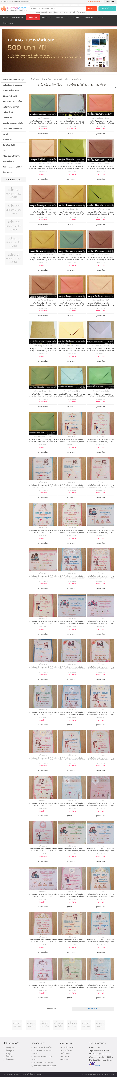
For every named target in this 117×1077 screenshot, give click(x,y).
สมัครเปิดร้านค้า (107, 8)
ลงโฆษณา (76, 17)
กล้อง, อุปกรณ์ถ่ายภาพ (11, 156)
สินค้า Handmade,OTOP (12, 167)
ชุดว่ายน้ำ (72, 12)
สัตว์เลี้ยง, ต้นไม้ (9, 145)
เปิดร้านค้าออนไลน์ (95, 2)
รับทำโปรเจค (66, 1050)
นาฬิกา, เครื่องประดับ (11, 91)
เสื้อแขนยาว (8, 1060)
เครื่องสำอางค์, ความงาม (12, 85)
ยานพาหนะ (7, 140)
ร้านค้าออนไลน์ (67, 1047)
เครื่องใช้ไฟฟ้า (8, 112)
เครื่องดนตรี (7, 118)
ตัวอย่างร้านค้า (47, 17)
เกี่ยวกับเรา (100, 17)
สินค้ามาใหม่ (88, 17)
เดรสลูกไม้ (65, 12)
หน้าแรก (6, 17)
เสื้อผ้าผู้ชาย (57, 12)
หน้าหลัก (34, 79)
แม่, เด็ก (6, 134)
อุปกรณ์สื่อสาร (8, 161)
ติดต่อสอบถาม (8, 23)
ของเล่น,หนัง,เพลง (10, 96)
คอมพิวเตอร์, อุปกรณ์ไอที (12, 101)
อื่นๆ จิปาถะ (7, 172)
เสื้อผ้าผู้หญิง (49, 12)
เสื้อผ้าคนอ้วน (81, 12)
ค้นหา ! (91, 9)
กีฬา (4, 150)
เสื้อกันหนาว (8, 1057)
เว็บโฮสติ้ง (65, 1054)
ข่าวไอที (64, 1060)
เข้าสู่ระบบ (110, 2)
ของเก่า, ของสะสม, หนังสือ (13, 123)
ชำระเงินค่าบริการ (62, 17)
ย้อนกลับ (51, 1009)
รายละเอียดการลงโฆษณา (42, 1063)
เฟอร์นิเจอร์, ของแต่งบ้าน (12, 129)
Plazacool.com (93, 1074)
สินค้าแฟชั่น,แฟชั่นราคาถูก (13, 80)
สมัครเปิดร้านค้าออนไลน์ (42, 1047)
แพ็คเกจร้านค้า (33, 17)
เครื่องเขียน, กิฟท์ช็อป (11, 107)
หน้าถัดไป (93, 1009)
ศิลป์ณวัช (64, 1057)
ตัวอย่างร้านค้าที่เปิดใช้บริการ (44, 1066)
